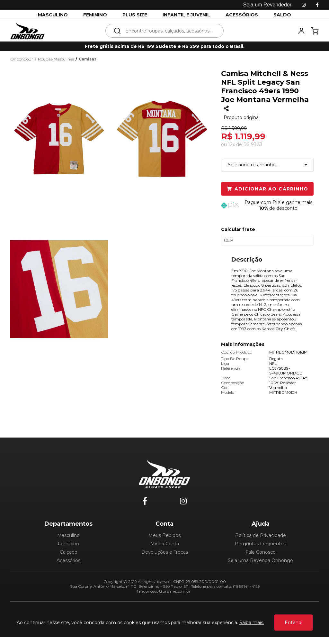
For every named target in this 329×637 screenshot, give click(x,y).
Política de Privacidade (260, 535)
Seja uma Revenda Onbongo (260, 560)
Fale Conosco (260, 552)
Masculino (68, 535)
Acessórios (68, 560)
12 (231, 144)
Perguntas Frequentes (260, 544)
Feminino (68, 544)
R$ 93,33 (252, 144)
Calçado (68, 552)
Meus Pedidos (164, 535)
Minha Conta (164, 544)
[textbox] (168, 31)
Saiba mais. (251, 622)
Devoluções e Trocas (164, 552)
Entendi (293, 622)
